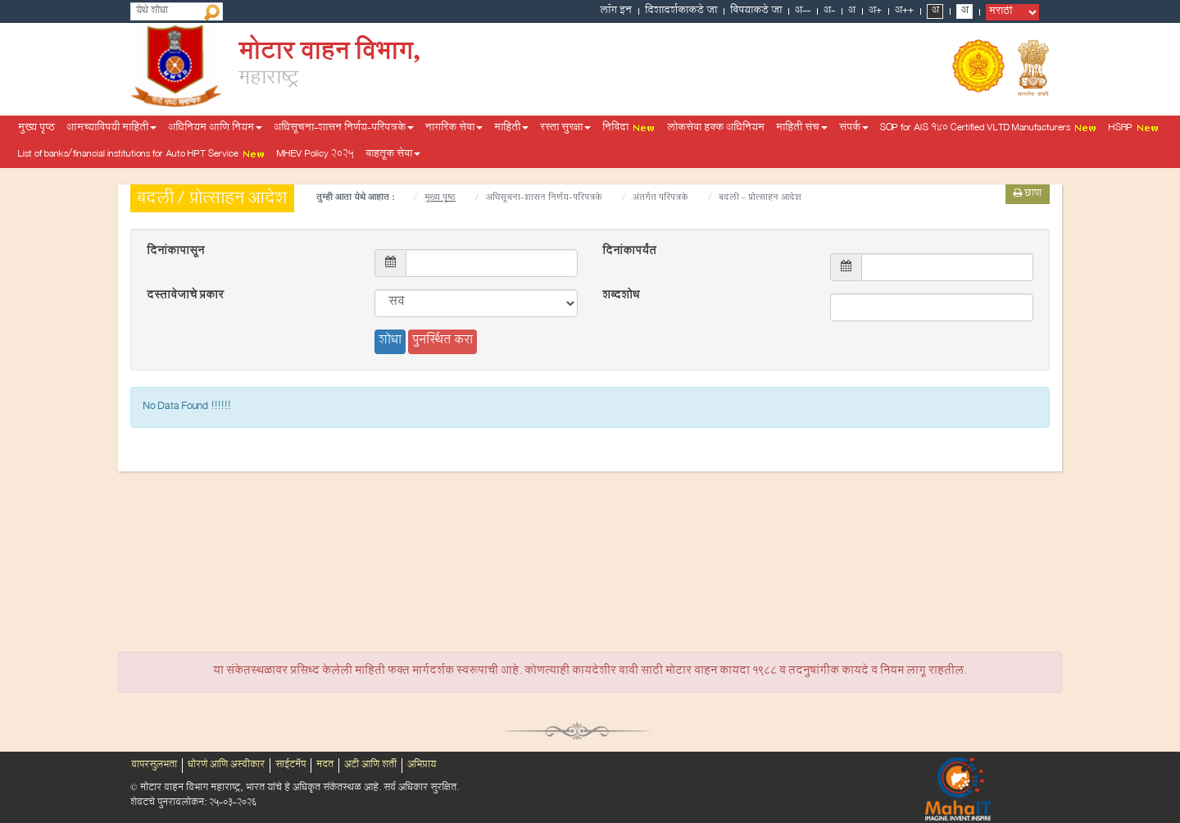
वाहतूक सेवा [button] (392, 155)
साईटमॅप (290, 765)
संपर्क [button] (854, 128)
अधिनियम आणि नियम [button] (215, 128)
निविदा (629, 128)
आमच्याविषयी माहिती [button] (111, 128)
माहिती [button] (511, 128)
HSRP (1134, 128)
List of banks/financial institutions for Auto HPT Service (142, 155)
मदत (325, 765)
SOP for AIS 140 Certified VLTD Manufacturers (988, 128)
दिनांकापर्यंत (629, 252)
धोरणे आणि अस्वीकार (226, 765)
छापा (1028, 194)
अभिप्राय (421, 765)
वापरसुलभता (154, 765)
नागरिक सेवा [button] (454, 128)
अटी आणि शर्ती (370, 765)
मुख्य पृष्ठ (36, 128)
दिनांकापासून (175, 252)
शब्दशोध (620, 296)
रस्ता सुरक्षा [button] (565, 128)
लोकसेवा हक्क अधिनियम (716, 128)
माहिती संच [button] (802, 128)
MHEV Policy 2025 (315, 155)
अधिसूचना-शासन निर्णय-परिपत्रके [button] (344, 128)
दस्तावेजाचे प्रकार (185, 296)
